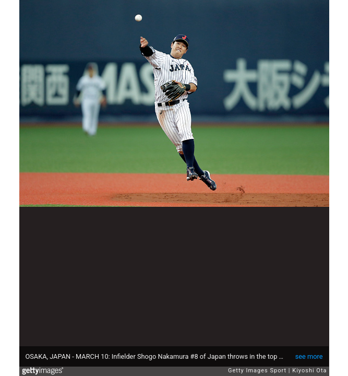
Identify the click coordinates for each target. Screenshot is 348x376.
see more (309, 356)
